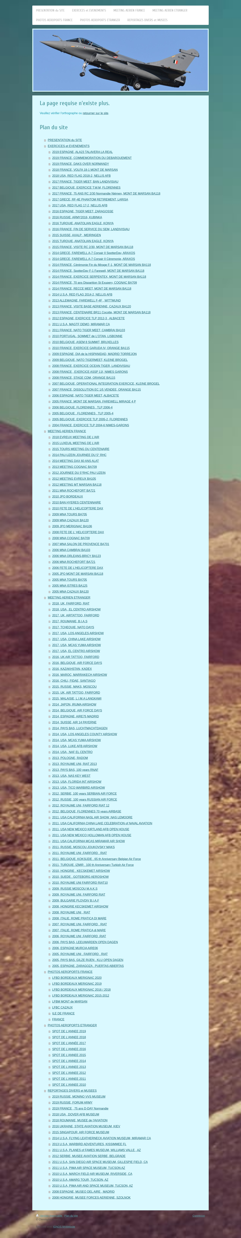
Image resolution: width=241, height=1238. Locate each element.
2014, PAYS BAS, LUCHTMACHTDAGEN (79, 728)
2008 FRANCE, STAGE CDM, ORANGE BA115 (83, 377)
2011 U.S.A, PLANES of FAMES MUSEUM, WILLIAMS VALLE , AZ (96, 1150)
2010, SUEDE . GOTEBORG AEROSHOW (80, 876)
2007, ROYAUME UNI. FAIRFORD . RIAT (79, 924)
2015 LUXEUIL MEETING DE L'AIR (75, 443)
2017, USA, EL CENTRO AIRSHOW (76, 651)
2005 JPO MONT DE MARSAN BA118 (77, 573)
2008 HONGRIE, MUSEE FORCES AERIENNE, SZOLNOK (91, 1197)
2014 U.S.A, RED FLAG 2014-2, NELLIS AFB (82, 294)
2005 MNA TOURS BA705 (69, 579)
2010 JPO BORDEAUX (67, 496)
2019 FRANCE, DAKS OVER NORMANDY (80, 163)
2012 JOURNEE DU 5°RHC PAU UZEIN (78, 472)
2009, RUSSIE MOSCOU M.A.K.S (74, 888)
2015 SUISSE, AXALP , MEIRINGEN (76, 235)
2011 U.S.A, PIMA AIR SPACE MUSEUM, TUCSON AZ (88, 1167)
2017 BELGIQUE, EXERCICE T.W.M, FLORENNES (86, 187)
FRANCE (58, 1019)
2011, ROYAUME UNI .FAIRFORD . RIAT (79, 853)
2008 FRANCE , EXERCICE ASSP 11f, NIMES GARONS (90, 371)
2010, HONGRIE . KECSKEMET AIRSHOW (81, 870)
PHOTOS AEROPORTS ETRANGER (72, 1025)
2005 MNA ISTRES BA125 (69, 585)
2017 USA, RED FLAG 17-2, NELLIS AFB (79, 205)
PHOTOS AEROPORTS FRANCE (70, 971)
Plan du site (71, 1215)
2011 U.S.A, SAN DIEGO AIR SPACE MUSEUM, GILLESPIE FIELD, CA (100, 1162)
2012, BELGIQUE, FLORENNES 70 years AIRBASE (86, 811)
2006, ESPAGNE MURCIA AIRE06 (75, 948)
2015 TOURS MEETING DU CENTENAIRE (80, 449)
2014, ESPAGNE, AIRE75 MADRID (75, 716)
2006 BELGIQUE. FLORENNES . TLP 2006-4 (82, 407)
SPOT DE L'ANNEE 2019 (69, 1031)
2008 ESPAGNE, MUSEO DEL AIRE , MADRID (83, 1191)
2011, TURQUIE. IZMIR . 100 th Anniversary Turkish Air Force (93, 864)
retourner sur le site (95, 113)
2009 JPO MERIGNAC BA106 (72, 526)
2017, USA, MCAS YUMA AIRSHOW (76, 645)
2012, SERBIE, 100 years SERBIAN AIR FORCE (84, 793)
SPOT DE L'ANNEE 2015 (69, 1055)
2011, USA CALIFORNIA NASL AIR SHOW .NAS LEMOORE (92, 817)
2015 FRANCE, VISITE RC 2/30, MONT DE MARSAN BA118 (92, 247)
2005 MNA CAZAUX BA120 (70, 591)
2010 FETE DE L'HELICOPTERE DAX (77, 508)
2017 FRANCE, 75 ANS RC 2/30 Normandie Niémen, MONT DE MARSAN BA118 (106, 193)
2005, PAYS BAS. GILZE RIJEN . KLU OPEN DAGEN (87, 960)
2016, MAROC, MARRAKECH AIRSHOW (79, 674)
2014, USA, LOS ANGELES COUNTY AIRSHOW (84, 734)
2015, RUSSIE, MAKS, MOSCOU (74, 686)
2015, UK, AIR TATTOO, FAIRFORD (76, 692)
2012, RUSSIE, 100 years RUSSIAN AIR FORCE (84, 799)
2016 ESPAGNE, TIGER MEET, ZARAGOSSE (82, 211)
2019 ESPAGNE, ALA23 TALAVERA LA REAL (82, 152)
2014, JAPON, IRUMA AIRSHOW (74, 704)
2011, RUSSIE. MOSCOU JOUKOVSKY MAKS (83, 847)
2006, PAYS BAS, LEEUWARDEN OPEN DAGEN (85, 942)
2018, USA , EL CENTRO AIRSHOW (76, 609)
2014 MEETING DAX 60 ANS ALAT (75, 460)
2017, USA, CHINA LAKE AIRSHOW (76, 639)
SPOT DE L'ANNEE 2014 (69, 1061)
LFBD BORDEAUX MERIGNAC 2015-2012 (80, 995)
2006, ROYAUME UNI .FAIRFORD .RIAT (79, 936)
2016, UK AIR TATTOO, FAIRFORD (75, 657)
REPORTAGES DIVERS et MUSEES (72, 1090)
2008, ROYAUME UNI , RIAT (71, 912)
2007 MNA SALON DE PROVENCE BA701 (80, 544)
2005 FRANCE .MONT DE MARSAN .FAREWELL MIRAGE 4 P (94, 401)
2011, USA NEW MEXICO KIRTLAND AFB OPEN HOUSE (90, 829)
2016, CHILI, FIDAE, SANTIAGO (73, 680)
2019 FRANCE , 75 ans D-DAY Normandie (80, 1108)
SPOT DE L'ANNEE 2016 (69, 1049)
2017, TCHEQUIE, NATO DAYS (73, 627)
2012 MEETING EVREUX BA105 (74, 478)
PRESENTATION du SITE (65, 140)
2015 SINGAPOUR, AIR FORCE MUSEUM (80, 1132)
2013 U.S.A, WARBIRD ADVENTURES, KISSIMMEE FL (89, 1144)
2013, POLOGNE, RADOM (70, 758)
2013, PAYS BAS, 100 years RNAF (75, 769)
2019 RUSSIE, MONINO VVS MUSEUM (78, 1096)
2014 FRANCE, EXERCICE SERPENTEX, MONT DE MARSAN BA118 (99, 276)
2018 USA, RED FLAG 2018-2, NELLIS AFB (81, 175)
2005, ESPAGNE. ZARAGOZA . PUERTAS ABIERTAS (88, 965)
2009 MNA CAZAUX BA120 (70, 520)
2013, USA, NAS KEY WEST (71, 775)
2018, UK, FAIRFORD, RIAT (70, 603)
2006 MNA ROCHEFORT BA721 (73, 561)
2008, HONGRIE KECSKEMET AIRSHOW (80, 906)
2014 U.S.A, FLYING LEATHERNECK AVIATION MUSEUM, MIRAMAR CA (101, 1138)
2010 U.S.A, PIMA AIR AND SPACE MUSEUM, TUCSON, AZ (92, 1185)
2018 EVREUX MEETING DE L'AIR (75, 437)
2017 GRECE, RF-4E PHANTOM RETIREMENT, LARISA (90, 199)
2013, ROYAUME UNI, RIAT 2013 (74, 763)
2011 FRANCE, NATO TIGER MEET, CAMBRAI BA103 (88, 330)
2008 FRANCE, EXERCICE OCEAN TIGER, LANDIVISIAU (91, 365)
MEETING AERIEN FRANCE (67, 431)
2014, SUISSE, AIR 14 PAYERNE (74, 722)
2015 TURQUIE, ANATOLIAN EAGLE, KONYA (83, 241)
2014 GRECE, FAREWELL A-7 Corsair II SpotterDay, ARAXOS (93, 253)
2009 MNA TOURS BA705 (69, 514)
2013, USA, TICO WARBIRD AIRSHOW (78, 787)
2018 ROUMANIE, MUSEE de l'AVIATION (80, 1120)
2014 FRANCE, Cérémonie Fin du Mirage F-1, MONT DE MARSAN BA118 (101, 264)
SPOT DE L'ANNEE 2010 (69, 1084)
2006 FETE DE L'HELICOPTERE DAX (77, 567)
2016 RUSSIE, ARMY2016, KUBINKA (77, 217)
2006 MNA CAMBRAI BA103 (71, 550)
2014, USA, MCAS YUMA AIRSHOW (76, 740)
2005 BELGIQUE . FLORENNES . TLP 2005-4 (82, 413)
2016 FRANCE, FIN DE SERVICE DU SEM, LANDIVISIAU (91, 229)
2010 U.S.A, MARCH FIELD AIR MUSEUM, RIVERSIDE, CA (92, 1173)
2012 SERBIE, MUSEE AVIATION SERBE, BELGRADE (89, 1156)
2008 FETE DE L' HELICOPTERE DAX (78, 532)
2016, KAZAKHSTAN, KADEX (72, 668)
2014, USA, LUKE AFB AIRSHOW (74, 746)
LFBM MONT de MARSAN (69, 1001)
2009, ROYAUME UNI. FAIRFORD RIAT (78, 894)
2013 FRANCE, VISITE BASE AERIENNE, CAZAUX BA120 (91, 306)
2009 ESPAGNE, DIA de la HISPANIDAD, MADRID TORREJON (94, 354)
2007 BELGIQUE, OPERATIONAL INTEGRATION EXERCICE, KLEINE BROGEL (106, 383)
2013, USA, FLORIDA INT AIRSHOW (76, 781)
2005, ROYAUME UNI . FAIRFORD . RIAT (80, 954)
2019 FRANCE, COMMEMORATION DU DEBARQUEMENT (92, 157)
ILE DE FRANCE (63, 1013)
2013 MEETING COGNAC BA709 (74, 466)
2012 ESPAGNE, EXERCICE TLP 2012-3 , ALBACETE (88, 318)
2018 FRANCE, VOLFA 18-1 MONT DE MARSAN (85, 169)
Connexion (199, 1215)
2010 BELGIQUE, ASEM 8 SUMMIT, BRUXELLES (85, 342)
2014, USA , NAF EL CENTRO (72, 752)
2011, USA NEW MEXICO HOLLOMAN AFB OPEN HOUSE (91, 835)
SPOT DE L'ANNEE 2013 (69, 1066)
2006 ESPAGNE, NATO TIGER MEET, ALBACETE (85, 395)
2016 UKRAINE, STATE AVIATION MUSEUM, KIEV (86, 1126)
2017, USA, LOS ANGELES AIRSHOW (78, 633)
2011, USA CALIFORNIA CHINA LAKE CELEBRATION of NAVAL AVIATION (102, 823)
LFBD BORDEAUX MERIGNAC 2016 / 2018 (81, 989)
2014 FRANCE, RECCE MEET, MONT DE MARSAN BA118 (91, 288)
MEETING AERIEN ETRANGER (69, 597)
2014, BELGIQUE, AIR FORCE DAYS (77, 710)
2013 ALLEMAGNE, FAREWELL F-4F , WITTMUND (86, 300)
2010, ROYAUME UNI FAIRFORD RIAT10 (80, 882)
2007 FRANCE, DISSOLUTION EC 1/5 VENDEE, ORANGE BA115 (96, 389)
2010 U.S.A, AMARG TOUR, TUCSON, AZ (80, 1179)
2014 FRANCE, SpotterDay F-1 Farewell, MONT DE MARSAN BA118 (98, 270)
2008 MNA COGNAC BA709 (71, 538)
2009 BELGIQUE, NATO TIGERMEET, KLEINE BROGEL (90, 359)
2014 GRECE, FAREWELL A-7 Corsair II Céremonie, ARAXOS (93, 258)
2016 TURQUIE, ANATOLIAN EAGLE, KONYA (83, 223)
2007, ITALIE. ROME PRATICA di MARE (79, 930)
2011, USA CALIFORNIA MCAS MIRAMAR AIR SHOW (88, 841)
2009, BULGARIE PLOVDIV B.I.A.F (75, 900)
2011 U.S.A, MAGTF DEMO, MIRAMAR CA (81, 324)
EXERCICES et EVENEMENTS (68, 146)
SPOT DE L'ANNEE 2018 (69, 1037)
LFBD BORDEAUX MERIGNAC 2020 (77, 977)
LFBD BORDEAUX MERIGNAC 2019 (77, 983)
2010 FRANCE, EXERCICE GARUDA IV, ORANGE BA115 (91, 348)
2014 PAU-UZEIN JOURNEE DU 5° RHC (79, 455)
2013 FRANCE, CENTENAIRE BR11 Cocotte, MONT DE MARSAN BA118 (101, 312)
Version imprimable (49, 1215)
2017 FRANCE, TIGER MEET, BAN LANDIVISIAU (85, 181)
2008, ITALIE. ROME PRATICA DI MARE (79, 918)
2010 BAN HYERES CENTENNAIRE (76, 502)
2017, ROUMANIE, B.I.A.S (69, 621)
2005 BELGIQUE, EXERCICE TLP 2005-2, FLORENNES (90, 419)
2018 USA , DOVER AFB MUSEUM (75, 1114)
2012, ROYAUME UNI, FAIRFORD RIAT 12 (80, 805)
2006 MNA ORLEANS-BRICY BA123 (76, 556)
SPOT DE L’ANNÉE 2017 (69, 1043)
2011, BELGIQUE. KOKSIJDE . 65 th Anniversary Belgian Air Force (96, 859)
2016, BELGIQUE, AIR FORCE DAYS (77, 662)
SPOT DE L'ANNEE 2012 (69, 1072)
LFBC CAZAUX (62, 1007)
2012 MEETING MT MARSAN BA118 (77, 484)
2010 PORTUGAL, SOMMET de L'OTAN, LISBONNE (87, 336)
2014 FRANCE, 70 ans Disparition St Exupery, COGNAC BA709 (94, 282)
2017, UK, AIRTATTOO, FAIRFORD (75, 615)
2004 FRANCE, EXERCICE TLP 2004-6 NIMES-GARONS (90, 425)
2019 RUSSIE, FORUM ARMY (72, 1102)
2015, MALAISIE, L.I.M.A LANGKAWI (76, 698)
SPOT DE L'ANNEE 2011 (69, 1078)
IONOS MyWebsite (64, 1226)
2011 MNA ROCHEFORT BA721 (73, 490)
